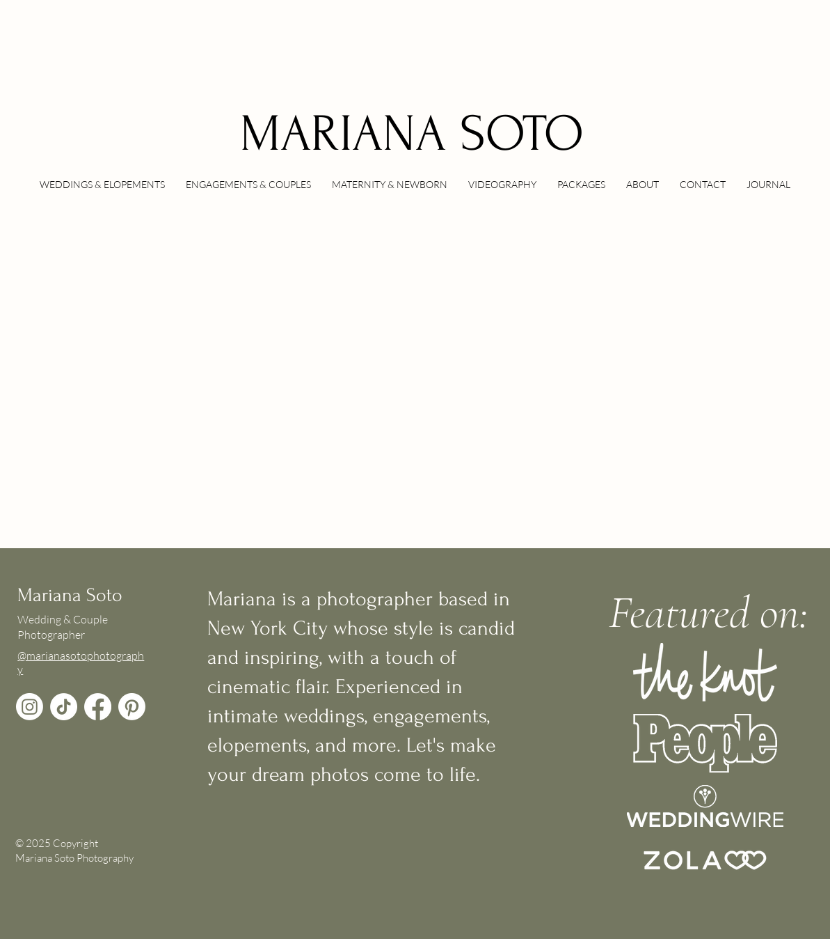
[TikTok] (63, 706)
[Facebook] (97, 706)
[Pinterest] (131, 706)
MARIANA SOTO (412, 134)
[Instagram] (29, 706)
